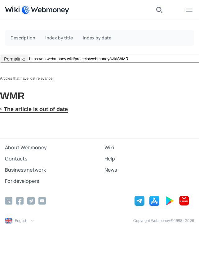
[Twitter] (8, 201)
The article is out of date (36, 109)
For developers (22, 181)
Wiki (109, 147)
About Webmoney (26, 147)
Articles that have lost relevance (26, 78)
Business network (25, 169)
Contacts (16, 158)
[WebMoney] (45, 10)
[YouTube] (42, 201)
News (110, 169)
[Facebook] (20, 201)
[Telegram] (31, 201)
